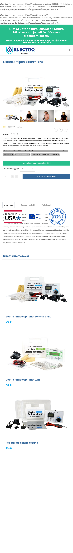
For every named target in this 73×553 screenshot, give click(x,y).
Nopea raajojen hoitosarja (21, 442)
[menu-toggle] (3, 50)
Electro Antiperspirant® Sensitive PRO (28, 316)
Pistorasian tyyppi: (11, 168)
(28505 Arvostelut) (15, 127)
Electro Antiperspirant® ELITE (22, 379)
